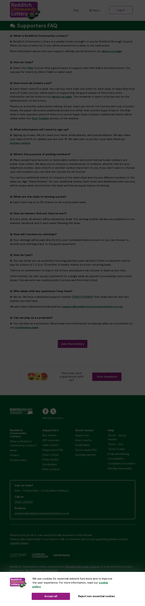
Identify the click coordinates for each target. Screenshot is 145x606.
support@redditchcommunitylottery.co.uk (92, 306)
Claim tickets (50, 445)
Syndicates (49, 464)
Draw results (50, 459)
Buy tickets (49, 435)
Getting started (85, 455)
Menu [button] (94, 10)
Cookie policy (18, 460)
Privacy (14, 455)
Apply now (82, 435)
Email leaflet (82, 445)
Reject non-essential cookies (96, 596)
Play (76, 10)
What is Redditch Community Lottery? (23, 443)
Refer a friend (50, 469)
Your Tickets (40, 118)
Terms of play (116, 449)
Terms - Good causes (117, 437)
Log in (121, 10)
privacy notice (20, 143)
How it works (50, 455)
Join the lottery (72, 344)
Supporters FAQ (52, 450)
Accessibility (116, 458)
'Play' (30, 68)
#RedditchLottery (52, 418)
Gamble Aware (19, 543)
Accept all (50, 596)
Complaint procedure (121, 463)
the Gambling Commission (41, 570)
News (13, 450)
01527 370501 (82, 297)
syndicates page (26, 327)
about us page (112, 51)
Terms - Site (115, 444)
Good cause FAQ (86, 450)
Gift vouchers (51, 440)
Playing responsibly (120, 468)
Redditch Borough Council (82, 566)
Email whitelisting (118, 454)
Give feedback (107, 376)
